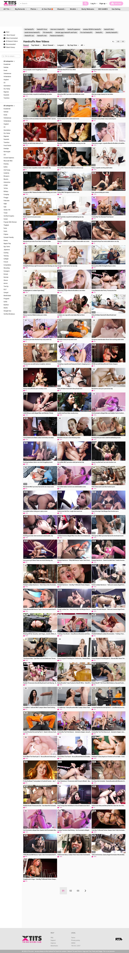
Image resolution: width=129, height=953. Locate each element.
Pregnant (6, 298)
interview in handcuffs (57, 29)
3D (4, 83)
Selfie (5, 302)
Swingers (6, 271)
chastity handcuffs (111, 32)
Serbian (6, 67)
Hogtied (6, 79)
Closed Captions (9, 158)
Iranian (6, 219)
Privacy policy (75, 940)
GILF (5, 289)
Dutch (5, 231)
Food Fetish (7, 145)
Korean (6, 274)
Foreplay (6, 194)
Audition (6, 305)
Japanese (7, 249)
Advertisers (54, 946)
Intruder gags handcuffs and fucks (66, 32)
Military (6, 191)
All (113, 41)
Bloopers (6, 176)
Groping (6, 164)
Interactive (7, 182)
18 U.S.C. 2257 (75, 946)
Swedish (6, 95)
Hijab (5, 204)
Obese (6, 280)
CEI (5, 155)
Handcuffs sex (29, 35)
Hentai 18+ (7, 210)
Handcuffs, (99, 32)
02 (71, 890)
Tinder (6, 213)
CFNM (6, 185)
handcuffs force (42, 29)
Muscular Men (8, 161)
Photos (33, 9)
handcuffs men (42, 35)
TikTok (6, 188)
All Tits (6, 9)
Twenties (6, 98)
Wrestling (7, 268)
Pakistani (6, 200)
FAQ (52, 937)
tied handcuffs (29, 29)
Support (53, 940)
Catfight (6, 259)
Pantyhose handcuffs (56, 35)
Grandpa (6, 148)
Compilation (7, 265)
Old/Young (7, 170)
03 (78, 890)
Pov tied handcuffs (86, 32)
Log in (93, 3)
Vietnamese (7, 73)
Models (73, 9)
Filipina (6, 234)
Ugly (5, 207)
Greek (5, 70)
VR (123, 41)
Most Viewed (48, 45)
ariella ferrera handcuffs (32, 32)
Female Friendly (9, 237)
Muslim (6, 179)
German (6, 277)
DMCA (73, 943)
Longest (60, 45)
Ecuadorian (7, 64)
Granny (6, 240)
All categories (9, 61)
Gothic (6, 167)
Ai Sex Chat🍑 (47, 9)
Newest (26, 45)
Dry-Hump (7, 89)
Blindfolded (7, 295)
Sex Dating (116, 9)
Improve (53, 943)
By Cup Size (72, 45)
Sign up (102, 3)
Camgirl (6, 292)
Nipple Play (7, 243)
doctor (6, 283)
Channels (60, 9)
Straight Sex (7, 311)
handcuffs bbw (109, 29)
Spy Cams (7, 246)
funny (5, 228)
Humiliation (7, 86)
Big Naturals (20, 9)
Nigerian (6, 92)
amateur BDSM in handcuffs (92, 29)
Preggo (6, 197)
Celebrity (6, 173)
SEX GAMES (103, 9)
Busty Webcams (88, 9)
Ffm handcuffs (47, 32)
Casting (6, 253)
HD (118, 41)
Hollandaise (7, 76)
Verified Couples (9, 216)
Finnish (6, 262)
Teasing (6, 256)
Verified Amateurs (9, 314)
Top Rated (35, 45)
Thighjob (6, 225)
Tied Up (6, 286)
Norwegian (7, 151)
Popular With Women (10, 222)
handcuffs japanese (74, 29)
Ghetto (6, 308)
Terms (73, 937)
